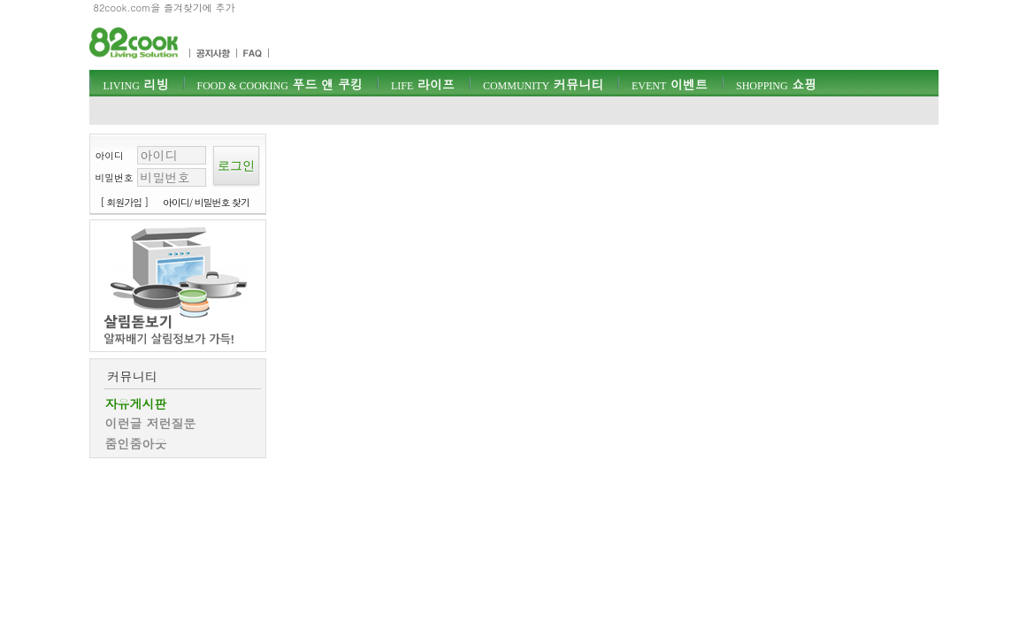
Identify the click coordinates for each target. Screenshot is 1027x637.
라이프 (423, 84)
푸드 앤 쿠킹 (280, 84)
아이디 (110, 155)
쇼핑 (776, 84)
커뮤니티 (543, 84)
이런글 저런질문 (150, 423)
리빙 (136, 84)
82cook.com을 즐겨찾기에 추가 (164, 7)
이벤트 (670, 84)
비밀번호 (115, 177)
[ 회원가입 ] (125, 202)
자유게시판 (136, 403)
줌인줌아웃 (136, 443)
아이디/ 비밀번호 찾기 (206, 202)
